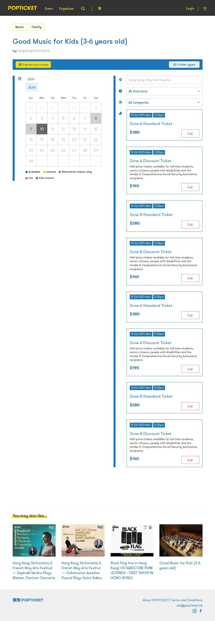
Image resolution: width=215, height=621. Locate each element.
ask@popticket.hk (190, 605)
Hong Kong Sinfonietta (33, 51)
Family (37, 27)
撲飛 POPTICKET (28, 600)
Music (19, 27)
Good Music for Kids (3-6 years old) (70, 41)
